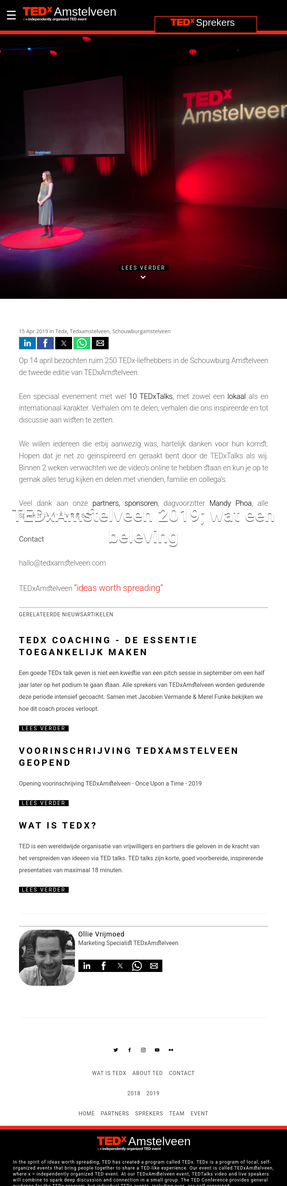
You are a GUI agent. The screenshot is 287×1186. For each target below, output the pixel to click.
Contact (182, 1073)
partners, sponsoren (125, 503)
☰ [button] (11, 15)
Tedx (61, 331)
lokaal (236, 396)
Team (177, 1114)
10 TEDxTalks (150, 396)
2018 (133, 1093)
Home (86, 1114)
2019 (153, 1093)
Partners (115, 1114)
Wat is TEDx (109, 1073)
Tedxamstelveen (90, 331)
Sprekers (149, 1114)
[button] (27, 343)
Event (200, 1114)
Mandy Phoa (230, 503)
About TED (147, 1073)
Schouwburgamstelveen (141, 331)
